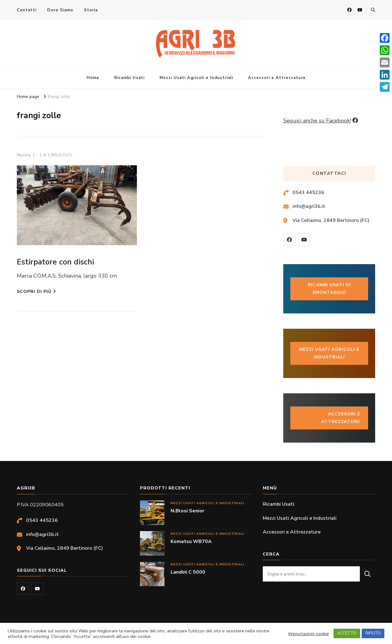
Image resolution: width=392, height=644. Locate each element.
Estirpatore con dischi (55, 262)
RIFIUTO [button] (373, 633)
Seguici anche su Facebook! (317, 120)
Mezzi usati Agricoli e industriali (329, 353)
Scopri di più (36, 291)
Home (93, 77)
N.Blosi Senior (187, 510)
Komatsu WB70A (191, 541)
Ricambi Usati (129, 77)
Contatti (26, 10)
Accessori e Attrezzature (277, 77)
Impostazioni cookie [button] (308, 633)
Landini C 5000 (188, 572)
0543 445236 (308, 192)
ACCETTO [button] (346, 633)
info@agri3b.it (308, 206)
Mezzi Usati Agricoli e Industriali (196, 77)
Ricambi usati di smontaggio (329, 288)
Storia (91, 10)
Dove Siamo (60, 10)
